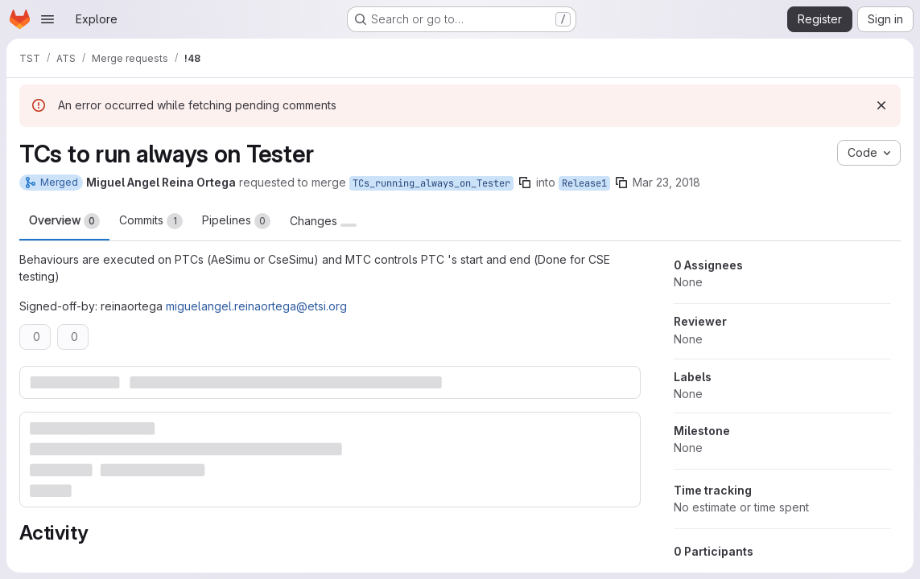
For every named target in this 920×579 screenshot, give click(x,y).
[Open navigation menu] (47, 19)
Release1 (584, 183)
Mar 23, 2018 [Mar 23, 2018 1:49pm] (666, 182)
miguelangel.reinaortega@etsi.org (256, 306)
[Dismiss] (881, 105)
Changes (323, 221)
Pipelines (236, 221)
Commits (151, 221)
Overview (64, 221)
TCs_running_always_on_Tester (431, 183)
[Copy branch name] (524, 182)
